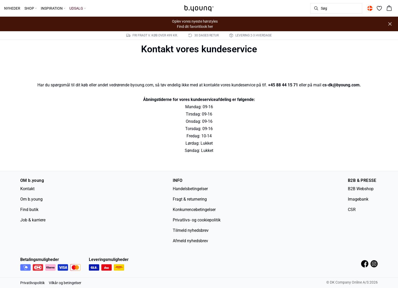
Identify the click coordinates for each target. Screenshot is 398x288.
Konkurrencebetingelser (194, 209)
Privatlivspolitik (32, 283)
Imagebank (358, 199)
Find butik (29, 209)
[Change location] (370, 8)
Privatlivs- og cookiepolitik (197, 219)
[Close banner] (390, 24)
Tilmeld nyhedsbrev (191, 230)
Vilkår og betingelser (65, 283)
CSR (352, 209)
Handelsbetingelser (190, 188)
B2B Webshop (361, 188)
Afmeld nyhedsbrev (190, 240)
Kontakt (27, 188)
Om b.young (31, 199)
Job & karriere (32, 219)
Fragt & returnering (190, 199)
